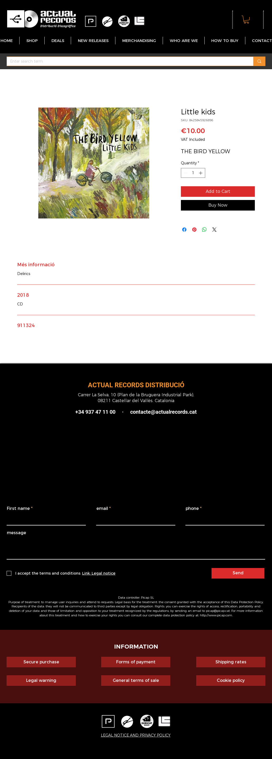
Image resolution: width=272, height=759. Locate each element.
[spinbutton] (193, 173)
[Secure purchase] (41, 662)
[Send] (238, 573)
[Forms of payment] (135, 662)
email (102, 508)
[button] (246, 20)
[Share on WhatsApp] (204, 229)
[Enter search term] (126, 61)
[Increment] (201, 173)
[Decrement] (185, 173)
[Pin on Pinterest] (194, 229)
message (16, 533)
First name (18, 508)
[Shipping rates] (230, 662)
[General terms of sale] (135, 680)
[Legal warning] (41, 680)
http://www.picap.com (216, 615)
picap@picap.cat (218, 611)
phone (192, 508)
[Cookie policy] (230, 680)
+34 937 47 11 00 (95, 412)
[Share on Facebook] (184, 229)
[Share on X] (214, 229)
